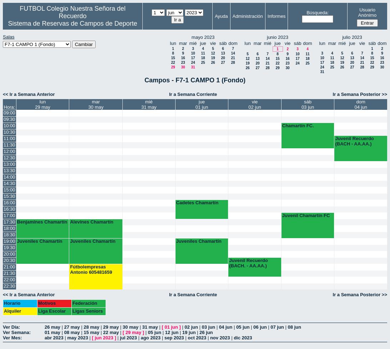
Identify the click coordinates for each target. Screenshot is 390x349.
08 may (72, 332)
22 (173, 63)
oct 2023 (197, 337)
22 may (111, 332)
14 (233, 53)
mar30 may (95, 104)
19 (213, 58)
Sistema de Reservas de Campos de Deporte (72, 23)
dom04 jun (361, 104)
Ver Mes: (12, 337)
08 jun (294, 327)
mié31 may (149, 104)
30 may (130, 327)
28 (233, 63)
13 (223, 53)
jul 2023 (128, 337)
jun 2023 (104, 337)
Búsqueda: (318, 12)
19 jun (189, 332)
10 (193, 53)
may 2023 (77, 337)
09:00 (9, 113)
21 (233, 58)
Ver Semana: (17, 332)
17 (193, 58)
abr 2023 (54, 337)
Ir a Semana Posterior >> (360, 94)
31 (193, 67)
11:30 (9, 145)
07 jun (277, 327)
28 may (91, 327)
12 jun (172, 332)
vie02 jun (254, 104)
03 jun (209, 327)
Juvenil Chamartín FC (306, 215)
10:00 (9, 125)
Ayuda (221, 16)
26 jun (206, 332)
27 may (72, 327)
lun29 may (42, 104)
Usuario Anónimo (367, 12)
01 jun (171, 327)
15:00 (9, 190)
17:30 (9, 222)
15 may (91, 332)
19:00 (9, 241)
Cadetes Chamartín (197, 202)
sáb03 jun (308, 104)
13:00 (9, 164)
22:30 (9, 286)
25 (203, 63)
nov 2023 (220, 337)
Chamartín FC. (298, 125)
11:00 (9, 138)
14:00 (9, 177)
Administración (248, 16)
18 (203, 58)
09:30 (9, 119)
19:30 (9, 247)
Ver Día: (11, 327)
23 (183, 63)
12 (213, 53)
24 (193, 63)
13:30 (9, 170)
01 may (52, 332)
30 (183, 67)
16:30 (9, 209)
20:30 (9, 260)
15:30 (9, 196)
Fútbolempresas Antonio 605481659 (91, 269)
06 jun (260, 327)
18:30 (9, 234)
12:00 (9, 151)
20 (223, 58)
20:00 (9, 254)
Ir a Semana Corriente (193, 94)
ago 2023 (151, 337)
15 (173, 58)
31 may (150, 327)
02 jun (191, 327)
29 (173, 67)
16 (183, 58)
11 (203, 53)
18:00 (9, 228)
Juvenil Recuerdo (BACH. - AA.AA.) (248, 263)
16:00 (9, 202)
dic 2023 (243, 337)
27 (223, 63)
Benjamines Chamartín (42, 222)
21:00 (9, 267)
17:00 (9, 215)
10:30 (9, 132)
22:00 (9, 279)
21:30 (9, 273)
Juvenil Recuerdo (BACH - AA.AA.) (354, 141)
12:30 (9, 157)
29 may (111, 327)
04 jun (226, 327)
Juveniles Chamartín (39, 241)
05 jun (243, 327)
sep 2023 (174, 337)
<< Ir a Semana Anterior (29, 94)
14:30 (9, 183)
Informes (277, 16)
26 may (52, 327)
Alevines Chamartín (91, 222)
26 (213, 63)
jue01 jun (202, 104)
